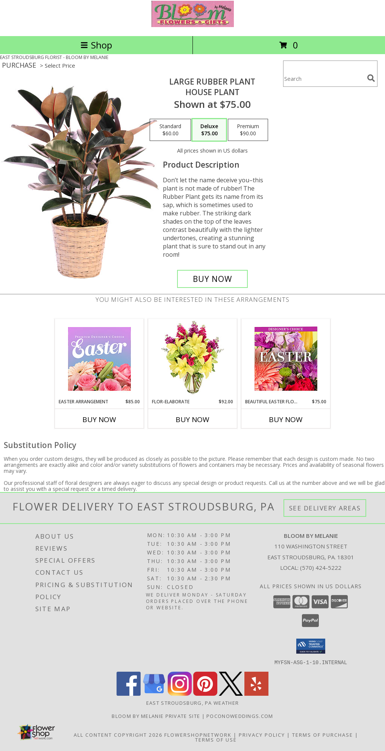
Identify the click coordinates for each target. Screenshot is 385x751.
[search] (371, 78)
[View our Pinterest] (205, 693)
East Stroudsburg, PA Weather (192, 702)
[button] (310, 646)
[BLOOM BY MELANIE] (193, 25)
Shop (96, 45)
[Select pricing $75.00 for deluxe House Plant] (209, 130)
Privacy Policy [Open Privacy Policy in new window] (262, 734)
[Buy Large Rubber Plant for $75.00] (212, 279)
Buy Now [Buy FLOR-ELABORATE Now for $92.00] (192, 419)
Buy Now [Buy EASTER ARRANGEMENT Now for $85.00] (99, 419)
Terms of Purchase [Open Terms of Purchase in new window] (322, 734)
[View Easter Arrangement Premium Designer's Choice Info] (99, 359)
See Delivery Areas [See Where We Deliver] (325, 508)
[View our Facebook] (129, 693)
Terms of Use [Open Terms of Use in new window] (216, 739)
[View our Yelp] (256, 693)
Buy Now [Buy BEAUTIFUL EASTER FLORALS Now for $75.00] (286, 419)
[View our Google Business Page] (154, 693)
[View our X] (231, 693)
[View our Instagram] (180, 693)
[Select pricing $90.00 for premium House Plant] (248, 130)
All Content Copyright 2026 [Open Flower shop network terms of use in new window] (118, 734)
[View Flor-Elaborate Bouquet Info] (192, 359)
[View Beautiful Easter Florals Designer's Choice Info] (286, 359)
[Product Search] (323, 78)
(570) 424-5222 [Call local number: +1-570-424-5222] (320, 567)
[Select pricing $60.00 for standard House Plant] (170, 130)
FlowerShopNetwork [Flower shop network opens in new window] (198, 734)
